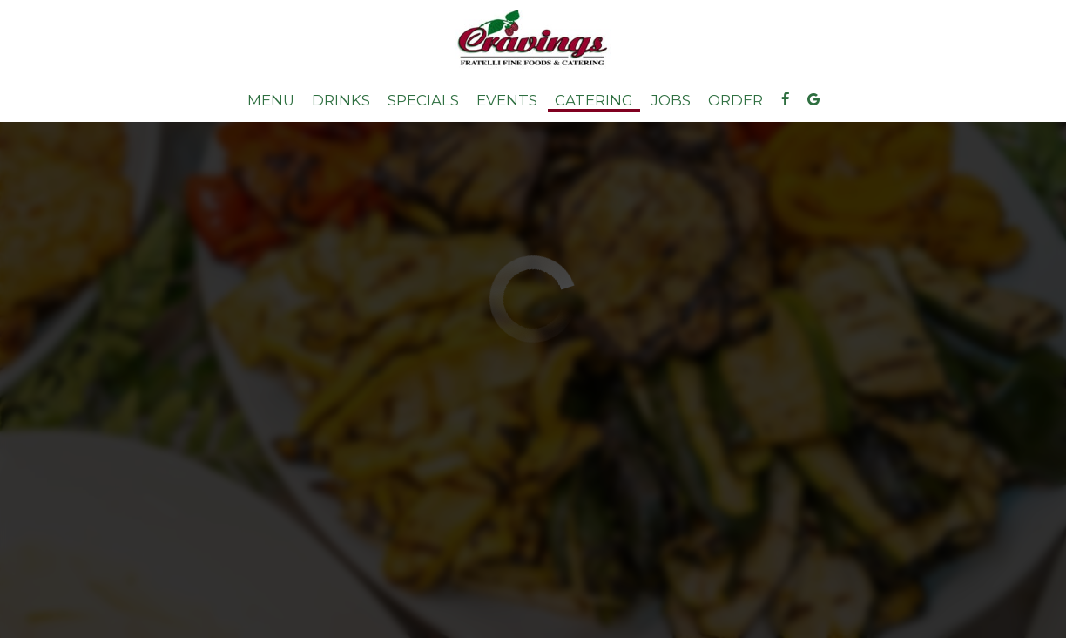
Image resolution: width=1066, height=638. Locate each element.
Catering (594, 100)
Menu (270, 100)
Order (735, 100)
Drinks (341, 100)
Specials (423, 100)
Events (506, 100)
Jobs (671, 100)
